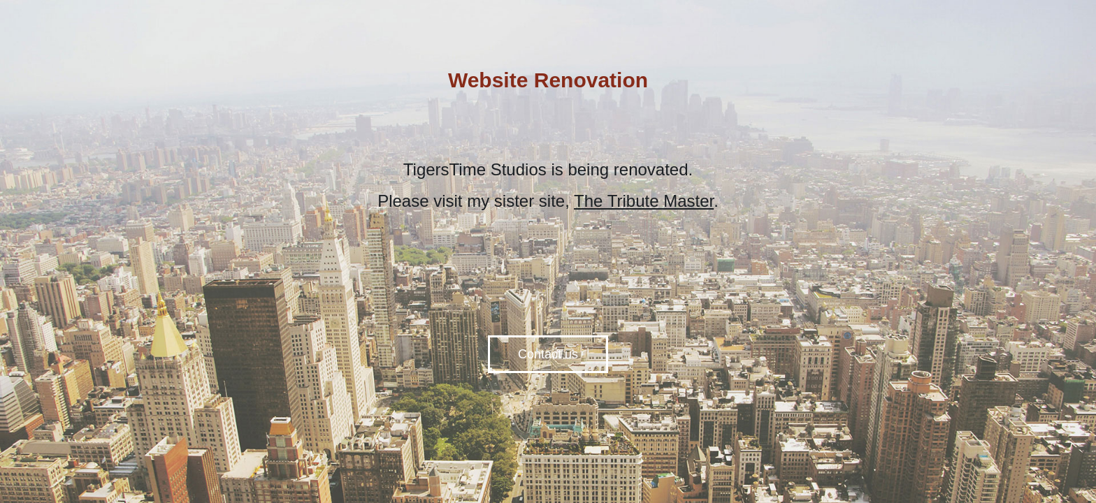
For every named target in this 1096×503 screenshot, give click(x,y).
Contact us (548, 354)
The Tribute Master (644, 200)
